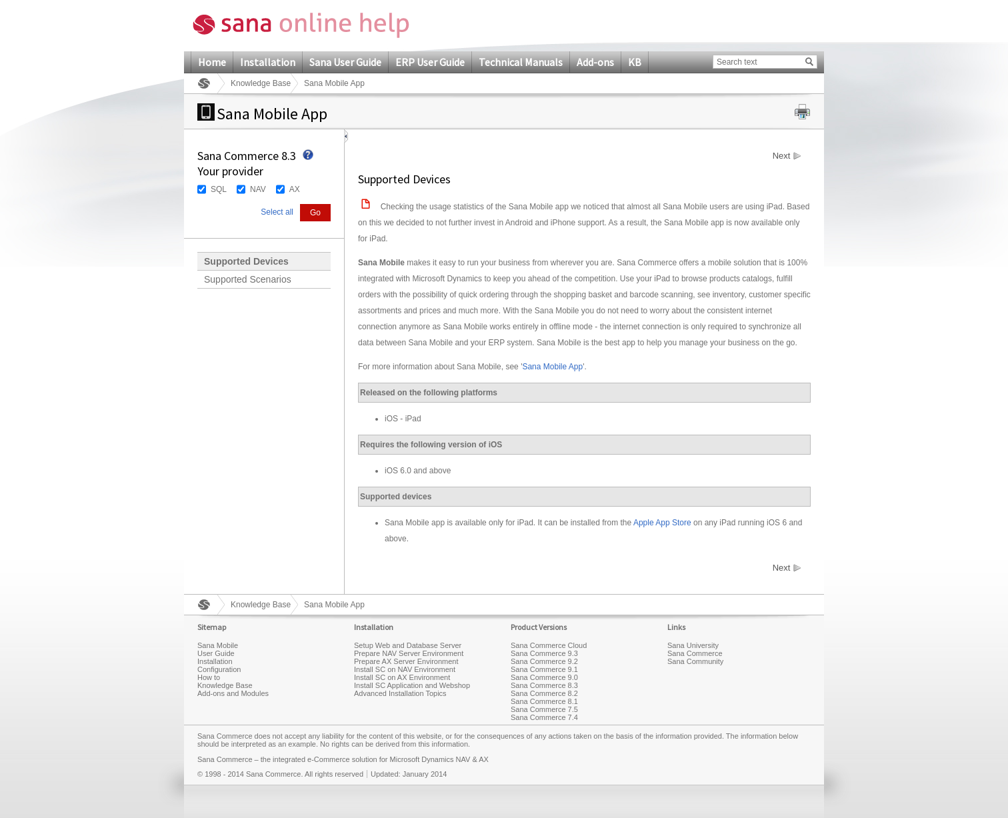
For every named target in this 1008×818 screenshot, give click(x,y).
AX (294, 189)
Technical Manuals (521, 62)
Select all (277, 212)
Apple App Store (662, 522)
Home (212, 62)
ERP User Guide (430, 62)
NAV (258, 189)
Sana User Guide (345, 62)
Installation (267, 62)
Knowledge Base (261, 83)
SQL (219, 189)
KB (634, 62)
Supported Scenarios (247, 279)
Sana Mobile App (552, 366)
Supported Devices (246, 261)
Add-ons (595, 62)
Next (782, 156)
